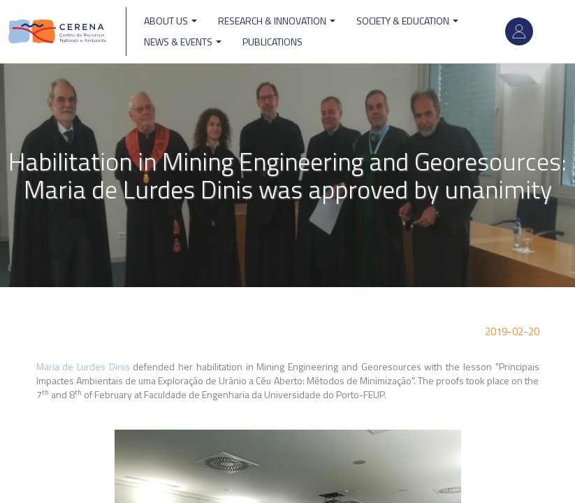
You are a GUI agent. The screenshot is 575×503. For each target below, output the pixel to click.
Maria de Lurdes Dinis (83, 366)
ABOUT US (170, 20)
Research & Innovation (276, 20)
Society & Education (407, 20)
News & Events (182, 41)
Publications (272, 41)
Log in (519, 31)
